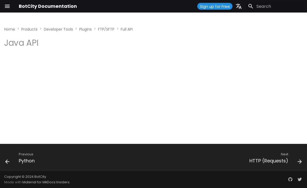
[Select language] (239, 6)
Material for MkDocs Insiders (46, 182)
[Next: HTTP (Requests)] (274, 159)
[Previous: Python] (21, 159)
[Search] (275, 6)
